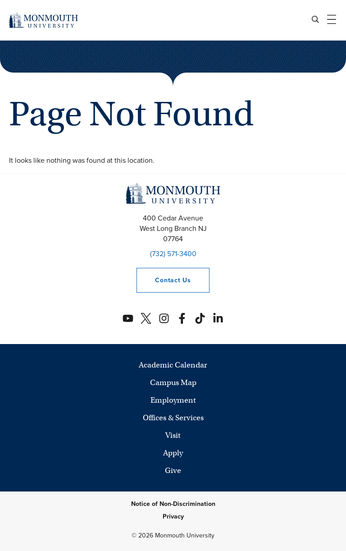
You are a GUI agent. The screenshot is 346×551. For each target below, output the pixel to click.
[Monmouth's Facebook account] (182, 318)
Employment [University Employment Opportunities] (173, 400)
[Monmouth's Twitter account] (146, 318)
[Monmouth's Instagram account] (164, 318)
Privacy (173, 516)
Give (173, 470)
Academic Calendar (173, 365)
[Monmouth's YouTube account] (128, 318)
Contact (164, 280)
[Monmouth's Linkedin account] (218, 318)
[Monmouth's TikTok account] (200, 318)
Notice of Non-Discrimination (173, 504)
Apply (173, 453)
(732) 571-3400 (173, 253)
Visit (173, 435)
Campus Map (173, 382)
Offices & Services (173, 417)
